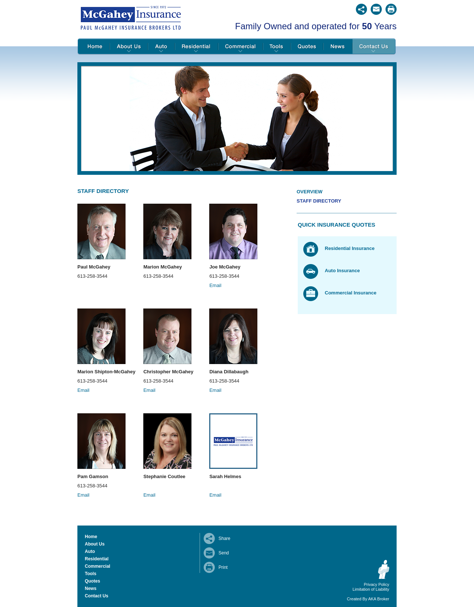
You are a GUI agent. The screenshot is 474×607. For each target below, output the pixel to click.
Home (93, 47)
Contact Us (374, 47)
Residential (196, 47)
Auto (161, 47)
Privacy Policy (376, 584)
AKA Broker (378, 599)
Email (215, 285)
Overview (310, 191)
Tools (277, 47)
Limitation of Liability (371, 589)
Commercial (240, 47)
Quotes (307, 47)
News (338, 47)
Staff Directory (319, 201)
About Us (129, 47)
